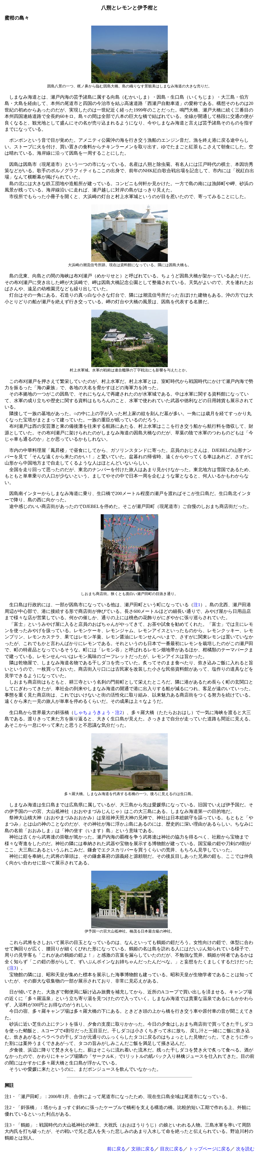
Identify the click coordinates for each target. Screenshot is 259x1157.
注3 (12, 968)
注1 (196, 604)
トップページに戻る (209, 1148)
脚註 (9, 1085)
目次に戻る (171, 1148)
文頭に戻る (142, 1148)
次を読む (245, 1148)
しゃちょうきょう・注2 (98, 712)
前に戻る (116, 1148)
